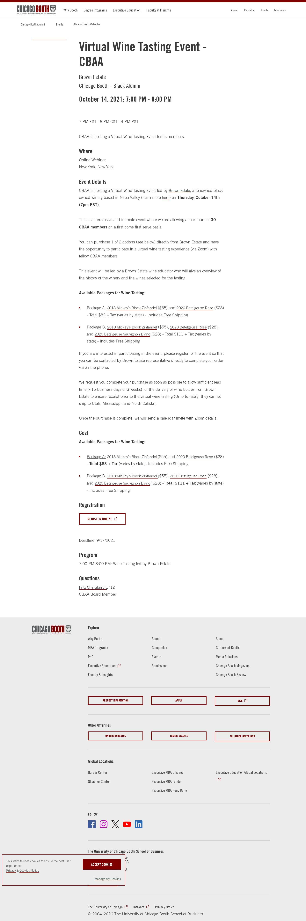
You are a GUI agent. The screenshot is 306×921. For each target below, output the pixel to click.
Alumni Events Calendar (87, 24)
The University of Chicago (106, 905)
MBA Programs (98, 647)
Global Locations (102, 759)
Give (240, 701)
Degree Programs (95, 10)
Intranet (140, 905)
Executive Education (127, 10)
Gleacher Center (99, 779)
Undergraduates (115, 735)
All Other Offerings (242, 735)
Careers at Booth (228, 647)
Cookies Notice (29, 870)
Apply (178, 701)
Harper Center (98, 770)
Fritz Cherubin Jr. (94, 587)
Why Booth (70, 10)
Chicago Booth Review (232, 675)
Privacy (11, 870)
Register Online (100, 519)
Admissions (280, 10)
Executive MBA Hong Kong (170, 788)
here (176, 197)
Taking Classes (179, 735)
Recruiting (249, 10)
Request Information (115, 701)
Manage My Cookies (108, 879)
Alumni (234, 10)
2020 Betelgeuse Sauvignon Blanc (136, 334)
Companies (160, 647)
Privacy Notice (167, 905)
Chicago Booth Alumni (33, 24)
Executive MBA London (167, 779)
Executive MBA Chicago (168, 770)
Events (264, 10)
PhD (91, 656)
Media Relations (227, 656)
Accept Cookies (102, 864)
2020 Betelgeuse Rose (199, 307)
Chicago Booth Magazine (233, 666)
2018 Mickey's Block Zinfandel (133, 307)
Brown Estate (180, 190)
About (220, 639)
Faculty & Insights (158, 10)
